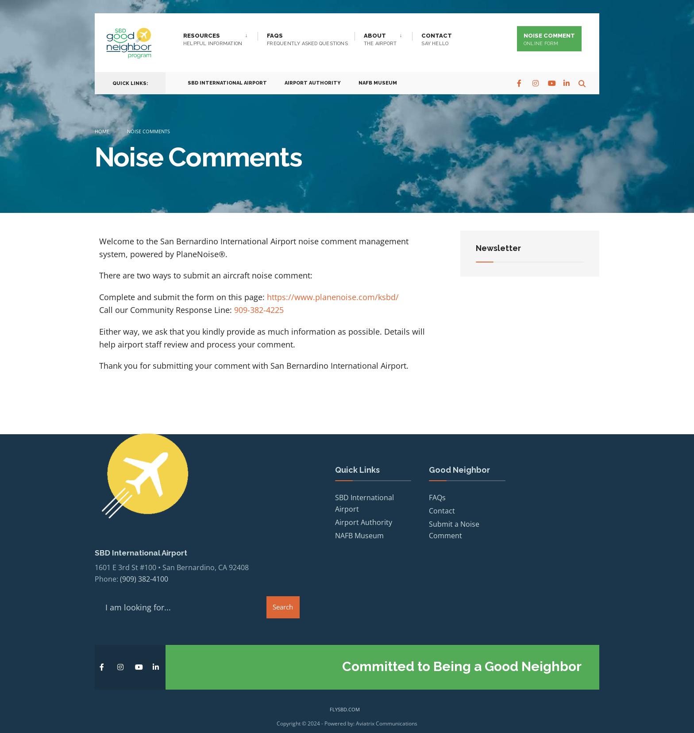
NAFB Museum (378, 80)
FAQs (307, 39)
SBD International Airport (227, 80)
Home (102, 131)
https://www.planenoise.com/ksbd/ (333, 297)
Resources (212, 39)
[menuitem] (220, 37)
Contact (436, 39)
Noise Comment (549, 39)
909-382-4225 (259, 310)
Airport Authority (313, 80)
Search (283, 598)
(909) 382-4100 (144, 571)
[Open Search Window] (578, 80)
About (380, 39)
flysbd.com (345, 701)
